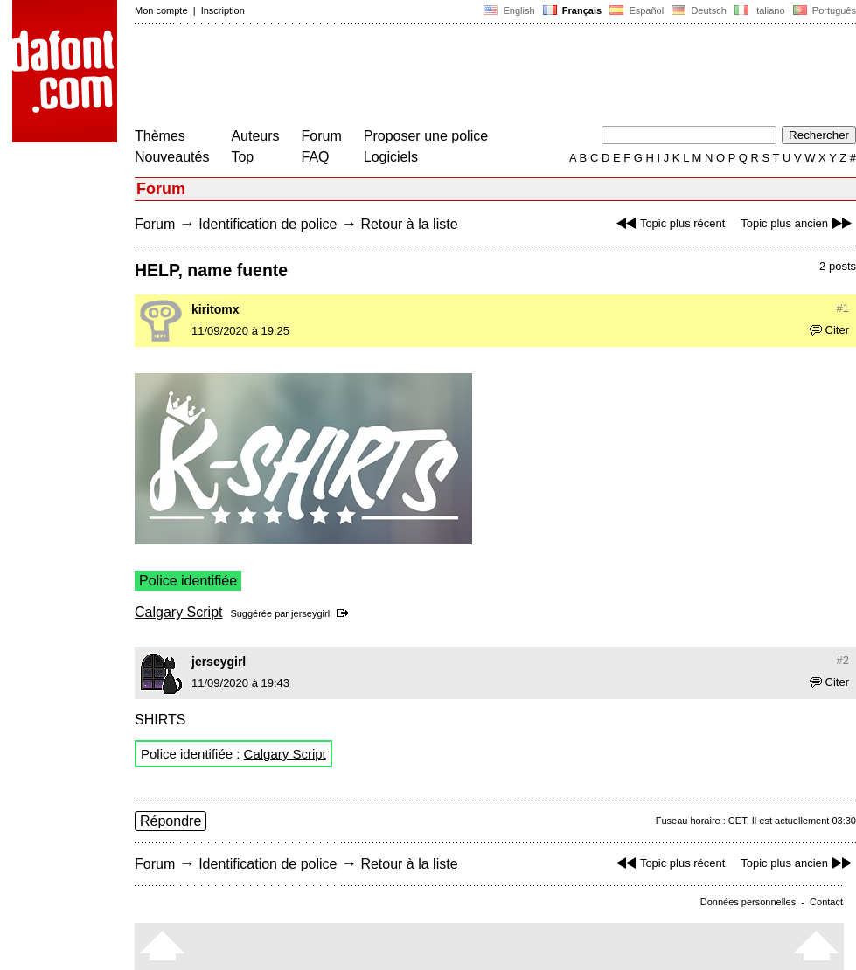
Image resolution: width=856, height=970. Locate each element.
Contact (826, 902)
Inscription (223, 10)
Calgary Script (178, 612)
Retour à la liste (408, 224)
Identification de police (267, 224)
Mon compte (161, 10)
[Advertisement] (453, 77)
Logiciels (391, 156)
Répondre (170, 821)
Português (823, 10)
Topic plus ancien (798, 223)
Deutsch (699, 10)
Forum (322, 135)
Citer (829, 329)
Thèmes (160, 135)
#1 (843, 308)
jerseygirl (310, 613)
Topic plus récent (669, 223)
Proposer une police (426, 135)
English (509, 10)
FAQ (316, 156)
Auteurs (255, 135)
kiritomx (215, 309)
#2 (843, 660)
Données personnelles (748, 902)
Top (242, 156)
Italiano (760, 10)
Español (636, 10)
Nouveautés (172, 156)
